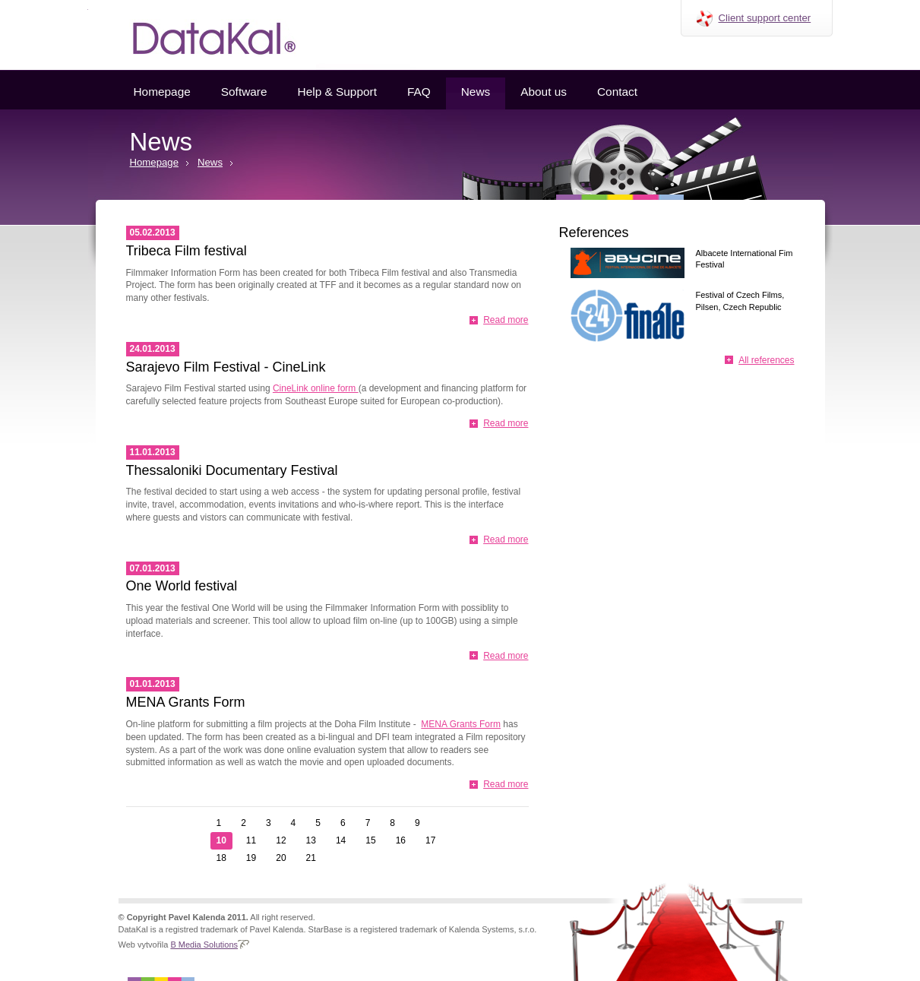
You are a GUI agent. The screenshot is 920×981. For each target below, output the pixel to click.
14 (341, 840)
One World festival (182, 585)
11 (251, 840)
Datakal (202, 35)
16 (401, 840)
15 (370, 840)
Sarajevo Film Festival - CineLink (226, 367)
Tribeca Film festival (186, 250)
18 (221, 858)
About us (543, 91)
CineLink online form (316, 388)
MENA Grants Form (185, 702)
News (475, 91)
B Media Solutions (204, 944)
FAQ (419, 91)
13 (311, 840)
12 (281, 840)
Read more (505, 320)
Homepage (162, 91)
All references (766, 360)
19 (251, 858)
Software (244, 91)
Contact (617, 91)
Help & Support (337, 91)
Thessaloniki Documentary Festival (232, 470)
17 (430, 840)
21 (311, 858)
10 (221, 840)
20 (281, 858)
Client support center (765, 18)
